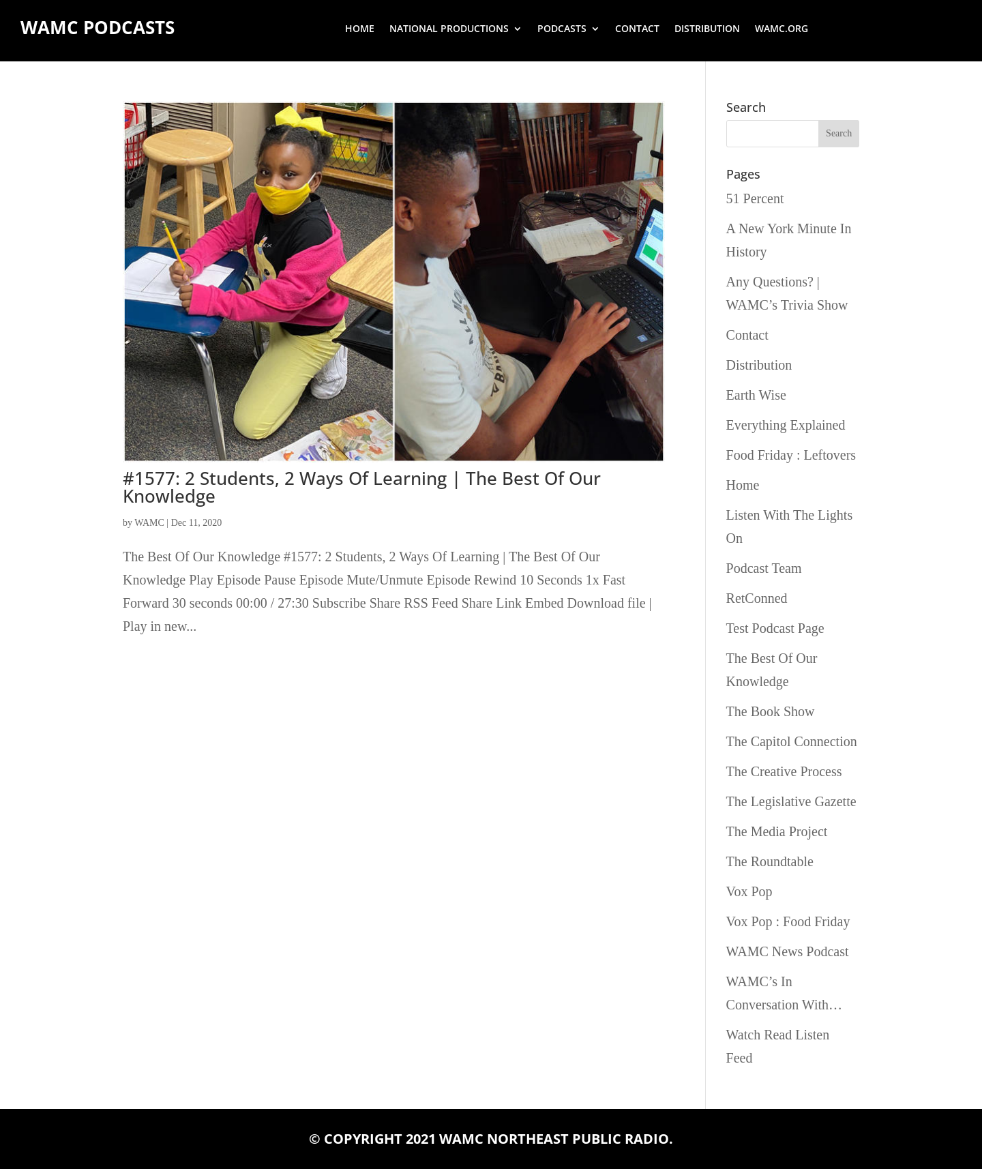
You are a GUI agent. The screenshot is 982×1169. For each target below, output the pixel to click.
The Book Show (770, 711)
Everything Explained (786, 424)
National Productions (449, 29)
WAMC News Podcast (787, 951)
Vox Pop (749, 891)
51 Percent (755, 198)
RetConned (757, 598)
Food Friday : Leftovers (791, 454)
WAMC (149, 523)
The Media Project (777, 831)
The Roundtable (770, 861)
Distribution (707, 29)
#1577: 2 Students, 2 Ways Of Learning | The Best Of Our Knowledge (362, 487)
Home (359, 29)
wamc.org (781, 29)
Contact (637, 29)
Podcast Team (764, 568)
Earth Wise (756, 394)
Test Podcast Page (775, 628)
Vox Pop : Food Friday (788, 921)
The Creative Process (784, 771)
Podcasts (561, 29)
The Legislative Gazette (791, 801)
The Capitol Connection (791, 741)
